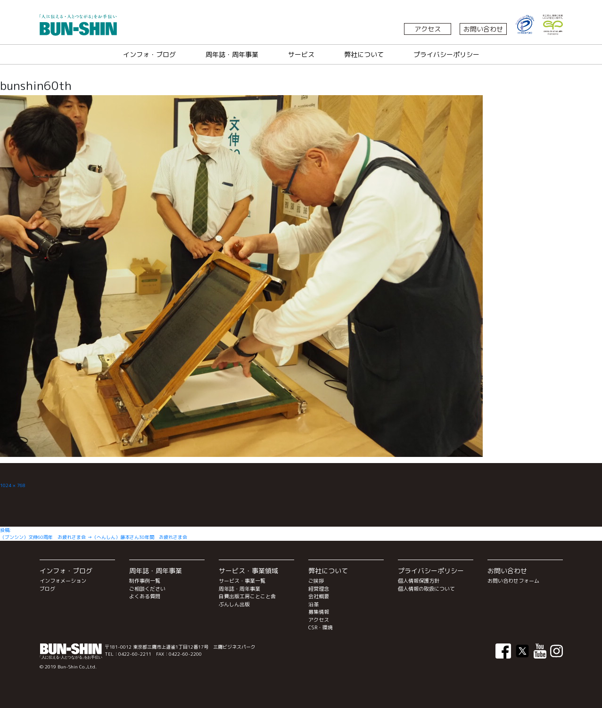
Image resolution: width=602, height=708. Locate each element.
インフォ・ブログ (149, 54)
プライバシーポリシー (446, 54)
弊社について (364, 54)
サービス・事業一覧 (242, 581)
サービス (301, 54)
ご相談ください (147, 589)
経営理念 (318, 589)
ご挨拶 (316, 581)
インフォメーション (63, 581)
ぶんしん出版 (234, 604)
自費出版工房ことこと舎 (247, 596)
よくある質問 (144, 596)
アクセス (427, 28)
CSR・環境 (320, 627)
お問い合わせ (483, 28)
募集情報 (318, 612)
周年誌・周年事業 (232, 54)
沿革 (313, 604)
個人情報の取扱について (426, 589)
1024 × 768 (12, 485)
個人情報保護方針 (418, 581)
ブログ (47, 589)
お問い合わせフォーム (513, 581)
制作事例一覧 (144, 581)
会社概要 (318, 596)
